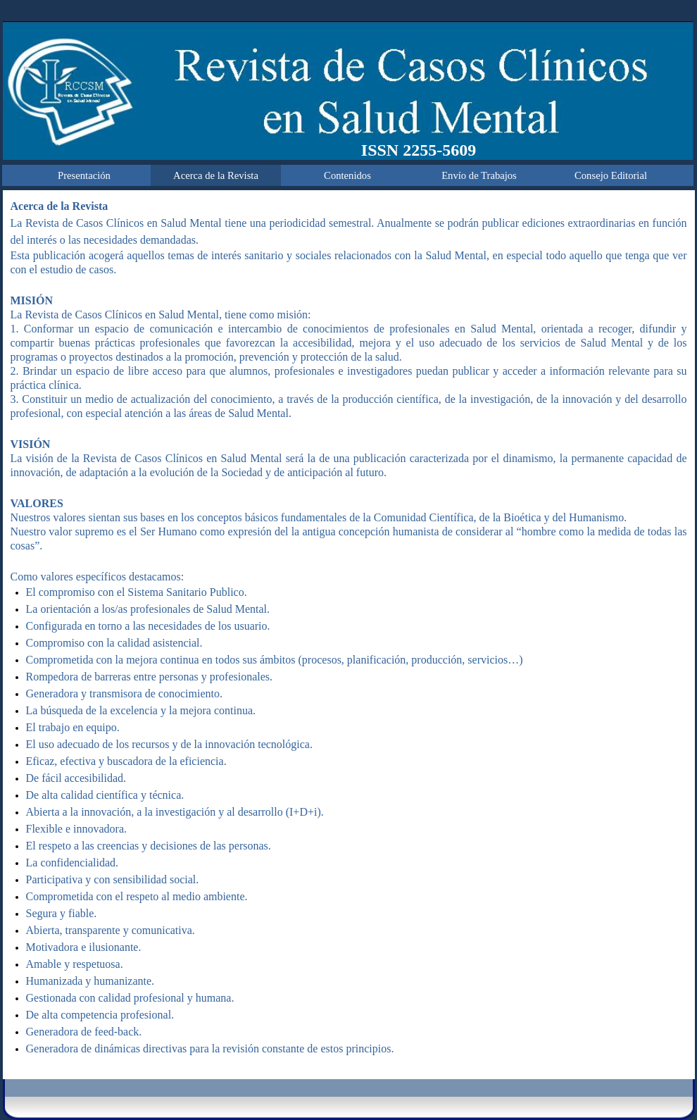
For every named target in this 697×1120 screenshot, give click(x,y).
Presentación (84, 175)
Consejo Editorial (610, 175)
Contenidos (347, 175)
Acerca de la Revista (215, 175)
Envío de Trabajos (479, 175)
